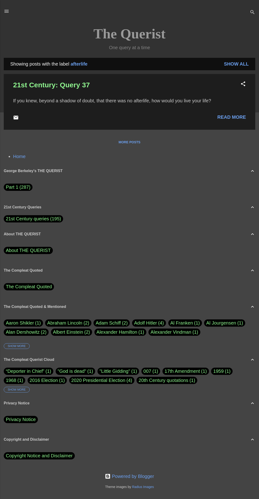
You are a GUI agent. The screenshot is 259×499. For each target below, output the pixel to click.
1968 (11, 380)
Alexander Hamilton (120, 332)
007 (147, 371)
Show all (236, 64)
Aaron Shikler (23, 323)
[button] (243, 84)
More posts (129, 142)
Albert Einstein (71, 332)
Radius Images (143, 487)
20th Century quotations (163, 380)
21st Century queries (27, 218)
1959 (218, 371)
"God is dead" (72, 371)
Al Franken (185, 323)
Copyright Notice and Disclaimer (39, 455)
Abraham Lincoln (68, 323)
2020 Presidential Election (98, 380)
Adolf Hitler (149, 323)
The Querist (129, 33)
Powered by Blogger (129, 476)
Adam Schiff (112, 323)
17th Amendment (182, 371)
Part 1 (18, 187)
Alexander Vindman (174, 332)
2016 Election (44, 380)
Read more (231, 117)
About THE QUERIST (28, 250)
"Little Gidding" (115, 371)
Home (19, 156)
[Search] (252, 13)
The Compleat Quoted (29, 286)
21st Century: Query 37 (51, 85)
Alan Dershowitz (26, 332)
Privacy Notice (21, 419)
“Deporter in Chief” (25, 371)
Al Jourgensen (224, 323)
